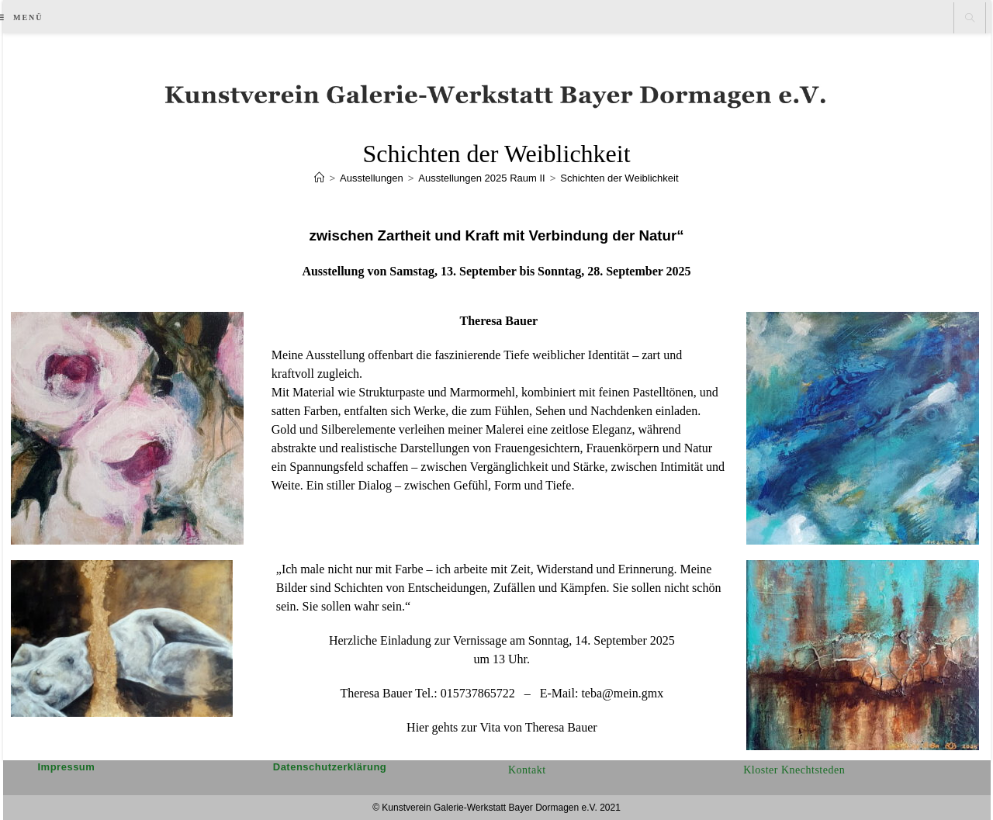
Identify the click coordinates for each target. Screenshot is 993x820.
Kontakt (527, 770)
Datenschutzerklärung (330, 767)
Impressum (66, 767)
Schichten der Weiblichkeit (619, 178)
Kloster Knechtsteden (794, 770)
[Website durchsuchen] (970, 19)
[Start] (319, 178)
